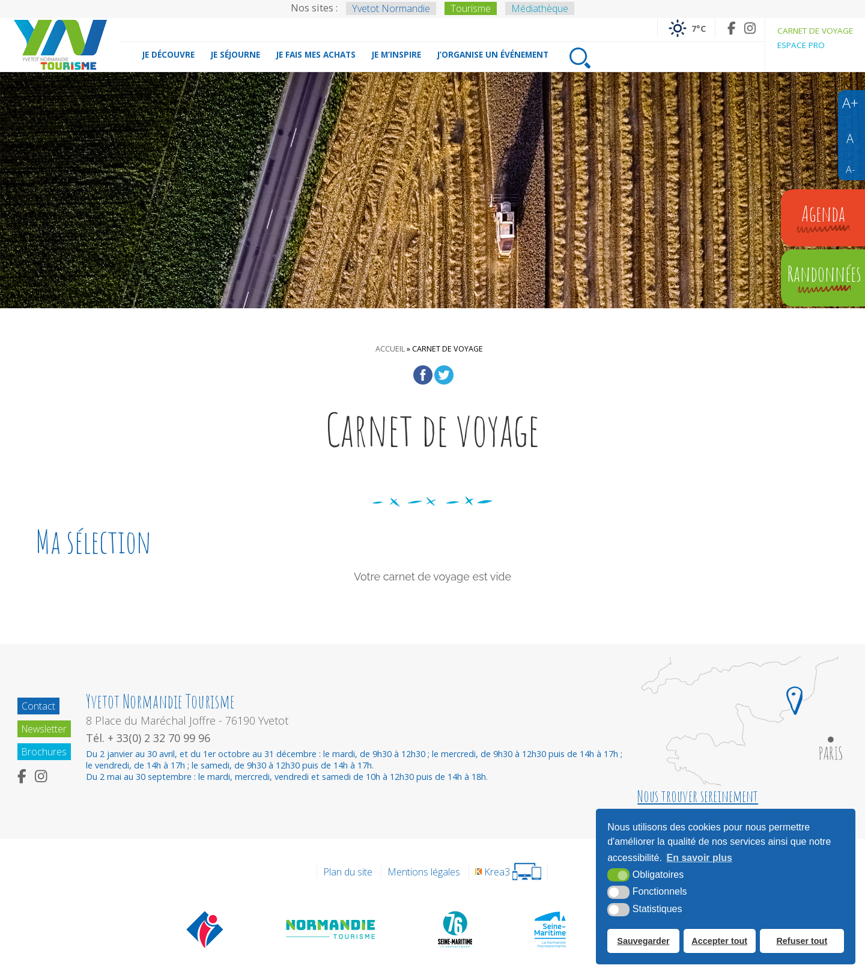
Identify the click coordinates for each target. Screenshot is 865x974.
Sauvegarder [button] (643, 941)
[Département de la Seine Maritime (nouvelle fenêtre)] (454, 929)
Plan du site (347, 871)
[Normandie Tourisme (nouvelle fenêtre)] (331, 929)
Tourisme (471, 8)
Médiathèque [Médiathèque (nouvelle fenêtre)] (539, 8)
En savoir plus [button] (699, 858)
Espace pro (801, 45)
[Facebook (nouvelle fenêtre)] (731, 28)
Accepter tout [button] (719, 941)
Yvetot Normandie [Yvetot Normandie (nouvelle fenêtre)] (391, 8)
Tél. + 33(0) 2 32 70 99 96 (150, 738)
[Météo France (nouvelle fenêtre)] (686, 27)
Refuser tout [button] (801, 941)
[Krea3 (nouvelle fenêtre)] (508, 871)
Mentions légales (423, 871)
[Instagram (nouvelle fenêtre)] (750, 28)
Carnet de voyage (815, 30)
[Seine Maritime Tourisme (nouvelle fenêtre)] (550, 929)
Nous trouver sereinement (697, 796)
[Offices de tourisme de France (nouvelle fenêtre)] (205, 929)
